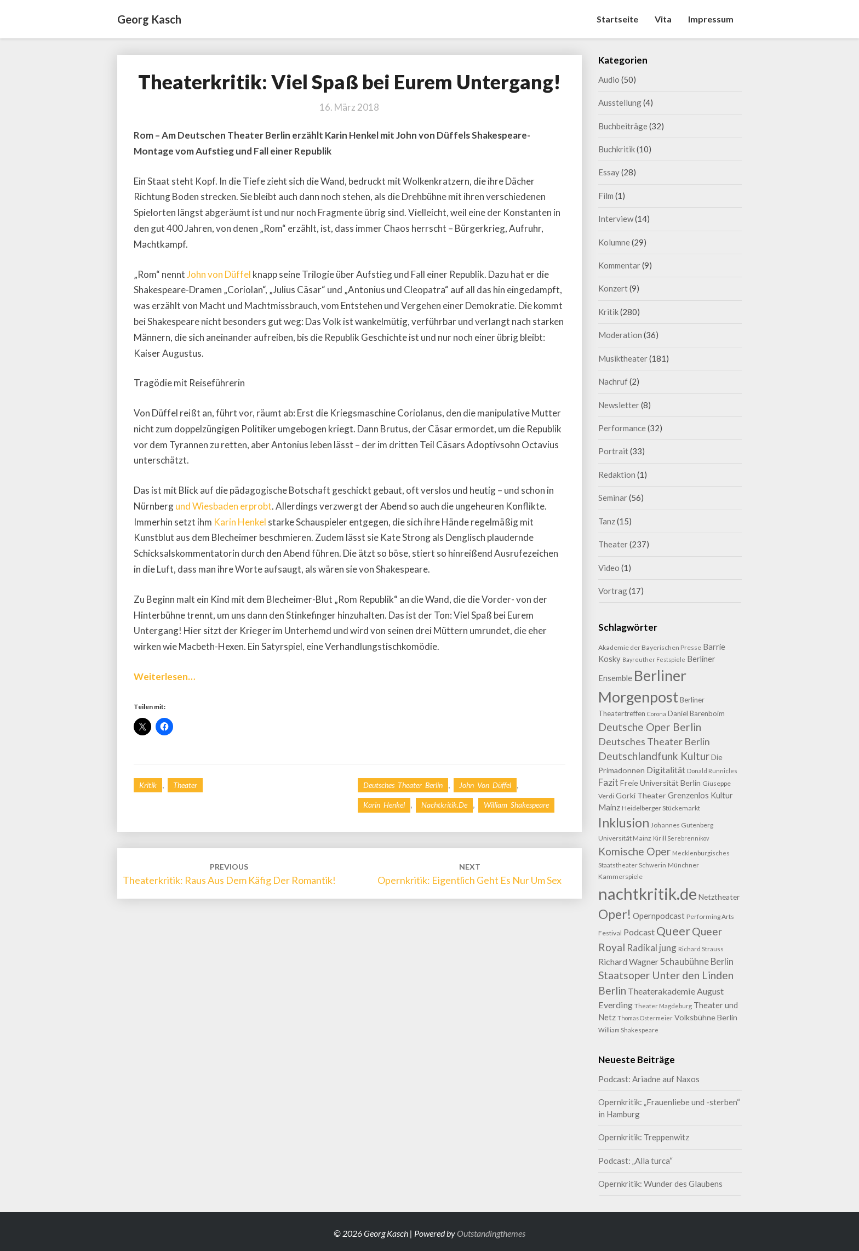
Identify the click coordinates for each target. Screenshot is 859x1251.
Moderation (620, 335)
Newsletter (618, 405)
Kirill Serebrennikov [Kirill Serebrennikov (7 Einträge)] (681, 838)
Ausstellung (620, 102)
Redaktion (616, 474)
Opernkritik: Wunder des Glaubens (660, 1184)
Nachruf (613, 381)
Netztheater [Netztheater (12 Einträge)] (719, 896)
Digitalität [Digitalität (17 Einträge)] (665, 769)
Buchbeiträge (623, 126)
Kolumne (614, 242)
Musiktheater (623, 358)
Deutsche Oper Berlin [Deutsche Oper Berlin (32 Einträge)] (649, 727)
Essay (609, 172)
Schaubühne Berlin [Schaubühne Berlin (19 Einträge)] (697, 961)
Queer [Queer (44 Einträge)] (673, 931)
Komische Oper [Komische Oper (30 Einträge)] (634, 851)
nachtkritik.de (444, 804)
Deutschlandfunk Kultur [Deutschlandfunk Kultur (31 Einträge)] (653, 756)
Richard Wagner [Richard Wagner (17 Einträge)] (628, 961)
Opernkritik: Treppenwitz (643, 1137)
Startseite (617, 19)
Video (609, 568)
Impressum (711, 19)
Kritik (148, 785)
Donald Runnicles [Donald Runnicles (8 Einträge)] (712, 770)
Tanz (606, 521)
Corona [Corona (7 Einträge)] (656, 713)
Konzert (613, 288)
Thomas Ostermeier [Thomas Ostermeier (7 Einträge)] (645, 1017)
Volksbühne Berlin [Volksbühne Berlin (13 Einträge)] (705, 1017)
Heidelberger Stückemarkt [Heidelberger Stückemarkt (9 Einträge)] (661, 808)
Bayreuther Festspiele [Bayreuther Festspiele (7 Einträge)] (653, 659)
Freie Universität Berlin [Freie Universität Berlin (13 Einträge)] (660, 782)
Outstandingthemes (491, 1233)
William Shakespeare (516, 804)
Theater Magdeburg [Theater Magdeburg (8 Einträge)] (663, 1005)
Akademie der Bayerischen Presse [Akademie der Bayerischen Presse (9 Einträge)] (649, 647)
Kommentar (619, 265)
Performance (622, 428)
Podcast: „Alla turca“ (635, 1161)
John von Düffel (220, 274)
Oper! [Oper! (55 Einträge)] (614, 914)
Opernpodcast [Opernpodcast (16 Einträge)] (659, 916)
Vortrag (612, 591)
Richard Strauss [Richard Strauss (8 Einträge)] (701, 948)
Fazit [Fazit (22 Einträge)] (608, 782)
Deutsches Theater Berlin (403, 785)
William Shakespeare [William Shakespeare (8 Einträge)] (628, 1029)
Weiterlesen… (164, 676)
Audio (609, 79)
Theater (185, 785)
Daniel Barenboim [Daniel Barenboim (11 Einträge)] (696, 713)
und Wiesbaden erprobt (223, 506)
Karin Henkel (240, 522)
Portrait (613, 451)
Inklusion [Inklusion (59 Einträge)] (623, 822)
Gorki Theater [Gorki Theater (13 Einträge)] (641, 795)
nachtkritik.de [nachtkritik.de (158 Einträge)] (647, 893)
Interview (615, 219)
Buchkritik (616, 149)
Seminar (612, 497)
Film (606, 196)
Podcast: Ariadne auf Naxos (649, 1079)
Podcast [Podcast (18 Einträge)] (639, 932)
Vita (663, 19)
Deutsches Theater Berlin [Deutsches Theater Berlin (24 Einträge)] (654, 741)
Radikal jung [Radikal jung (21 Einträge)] (652, 947)
